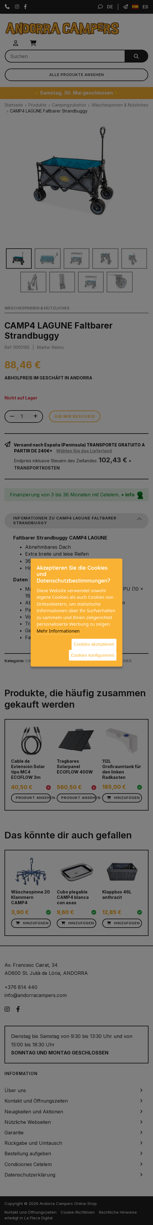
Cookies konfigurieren (92, 654)
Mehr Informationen (57, 630)
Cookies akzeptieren (94, 644)
